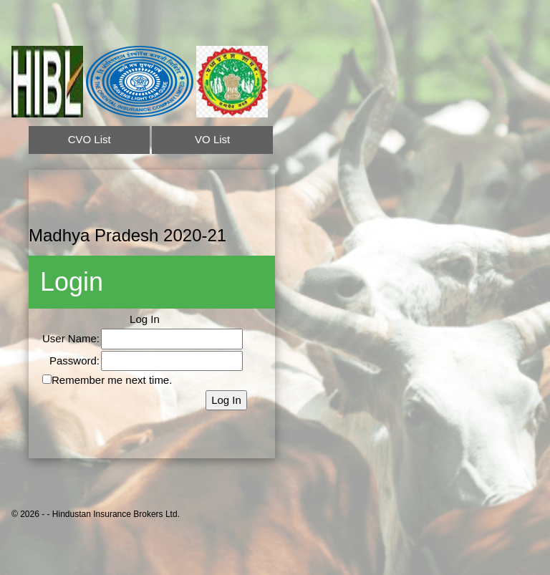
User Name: (71, 338)
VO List (212, 139)
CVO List (89, 139)
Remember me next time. (112, 380)
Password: (74, 360)
